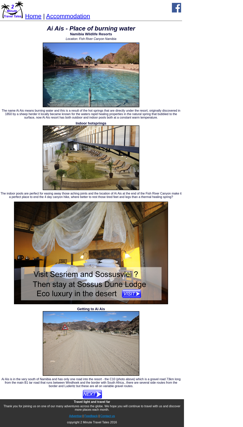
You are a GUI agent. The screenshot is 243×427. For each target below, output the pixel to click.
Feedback (91, 416)
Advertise (75, 416)
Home (33, 16)
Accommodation (68, 16)
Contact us (107, 416)
